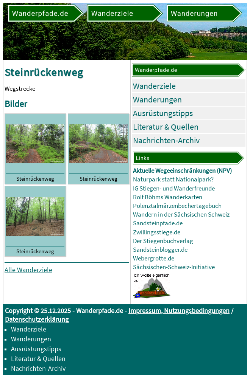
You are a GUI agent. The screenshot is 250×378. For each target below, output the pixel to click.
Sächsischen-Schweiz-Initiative (174, 267)
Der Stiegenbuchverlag (163, 241)
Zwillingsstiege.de (156, 232)
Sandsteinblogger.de (160, 250)
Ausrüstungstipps (163, 113)
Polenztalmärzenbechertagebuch (177, 206)
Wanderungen (157, 99)
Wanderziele (154, 86)
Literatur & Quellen (165, 126)
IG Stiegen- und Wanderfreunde (174, 188)
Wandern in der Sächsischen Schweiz (181, 214)
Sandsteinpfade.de (158, 223)
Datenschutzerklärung (37, 319)
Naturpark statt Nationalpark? (173, 179)
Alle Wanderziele (28, 269)
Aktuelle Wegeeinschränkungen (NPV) (182, 171)
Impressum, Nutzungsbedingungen (179, 310)
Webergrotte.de (153, 258)
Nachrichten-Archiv (166, 140)
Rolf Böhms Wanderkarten (167, 197)
